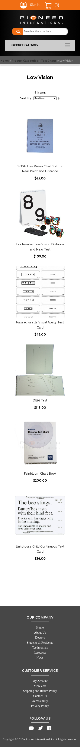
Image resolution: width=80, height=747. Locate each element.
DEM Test (40, 400)
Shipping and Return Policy (40, 691)
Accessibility (40, 701)
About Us (40, 632)
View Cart (40, 685)
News (39, 657)
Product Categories (25, 60)
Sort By (25, 98)
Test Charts (49, 60)
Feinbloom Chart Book (40, 473)
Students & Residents (40, 642)
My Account (40, 681)
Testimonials (40, 647)
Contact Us (40, 695)
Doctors (40, 637)
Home (4, 60)
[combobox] (40, 31)
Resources (40, 652)
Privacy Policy (40, 705)
